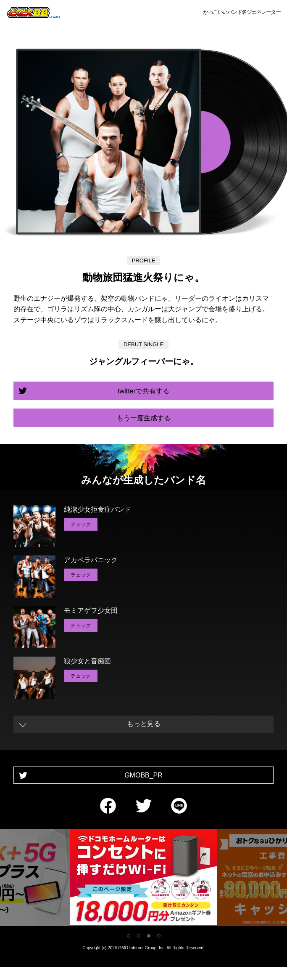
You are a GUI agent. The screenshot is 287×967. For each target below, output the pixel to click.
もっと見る (144, 723)
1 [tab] (129, 936)
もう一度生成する (144, 418)
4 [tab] (159, 936)
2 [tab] (139, 936)
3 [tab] (149, 936)
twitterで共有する (143, 391)
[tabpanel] (143, 879)
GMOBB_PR (143, 775)
